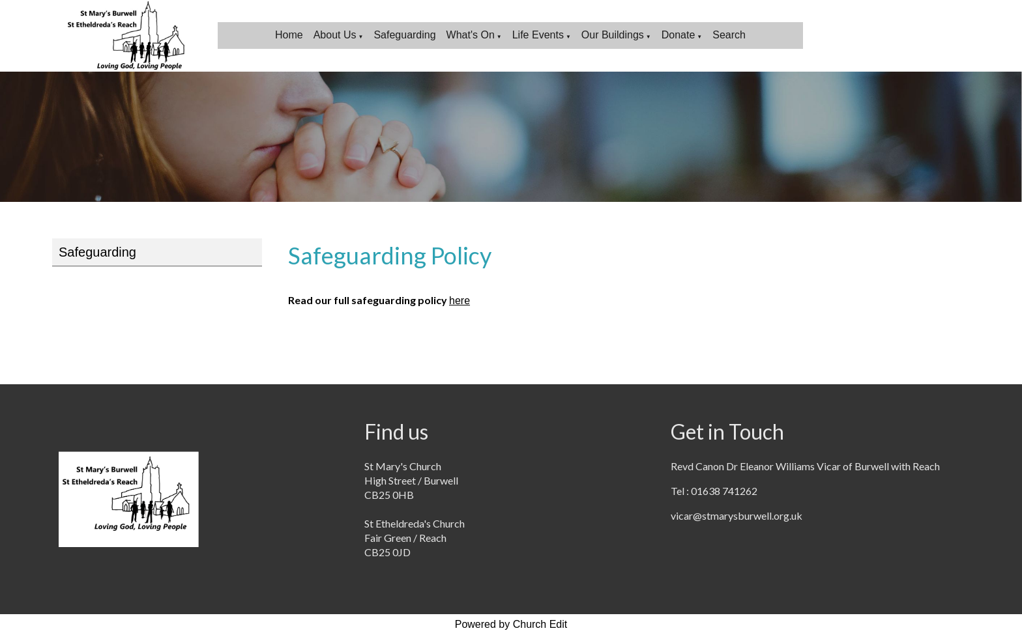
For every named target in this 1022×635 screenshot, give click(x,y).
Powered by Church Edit (511, 624)
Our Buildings (612, 34)
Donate (678, 34)
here (459, 300)
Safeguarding (404, 34)
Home (289, 34)
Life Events (538, 34)
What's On (470, 34)
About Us (335, 34)
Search (729, 34)
